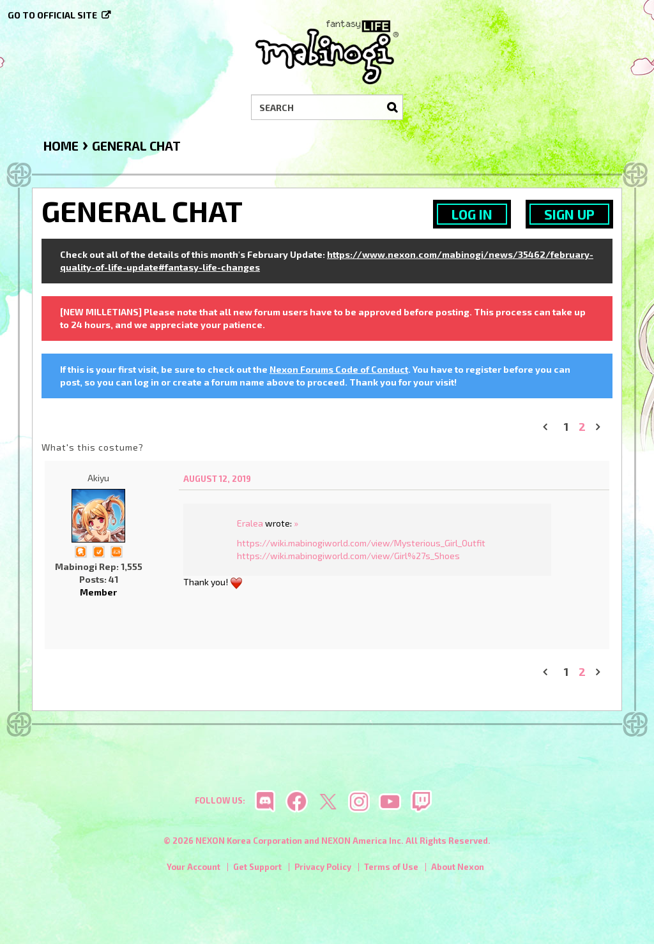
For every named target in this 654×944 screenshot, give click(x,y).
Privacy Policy (322, 867)
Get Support (257, 867)
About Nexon (457, 867)
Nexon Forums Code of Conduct (339, 369)
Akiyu (98, 477)
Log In (472, 214)
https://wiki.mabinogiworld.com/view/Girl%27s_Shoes (348, 555)
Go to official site (52, 15)
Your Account (193, 867)
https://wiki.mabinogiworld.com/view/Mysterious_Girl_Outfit (361, 542)
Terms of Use (391, 867)
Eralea (250, 523)
